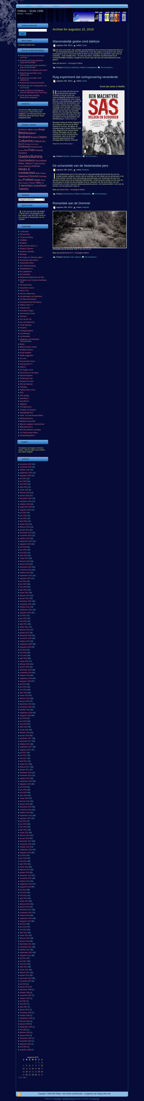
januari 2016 (24, 804)
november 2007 (26, 995)
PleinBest (23, 387)
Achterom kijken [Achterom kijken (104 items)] (25, 129)
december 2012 (26, 910)
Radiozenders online (27, 390)
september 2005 (26, 1018)
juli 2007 (23, 1001)
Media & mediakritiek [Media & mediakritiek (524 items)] (26, 171)
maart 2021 (24, 627)
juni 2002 (23, 1047)
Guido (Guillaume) (27, 90)
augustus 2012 (25, 921)
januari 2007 (24, 1010)
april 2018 (23, 727)
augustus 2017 (25, 750)
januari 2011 (24, 975)
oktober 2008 (25, 993)
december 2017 (26, 738)
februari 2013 (25, 904)
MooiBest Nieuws (26, 350)
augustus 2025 (25, 476)
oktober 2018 (25, 710)
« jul (19, 1077)
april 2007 (23, 1007)
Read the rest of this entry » (63, 144)
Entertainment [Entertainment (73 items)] (36, 147)
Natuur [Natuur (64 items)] (43, 173)
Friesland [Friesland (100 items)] (22, 153)
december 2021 (26, 601)
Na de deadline (25, 353)
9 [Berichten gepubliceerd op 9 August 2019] (38, 1066)
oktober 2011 (25, 950)
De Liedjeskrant (26, 272)
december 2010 (26, 978)
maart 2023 (24, 558)
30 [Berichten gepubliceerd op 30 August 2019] (39, 1075)
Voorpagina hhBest (75, 63)
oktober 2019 (25, 675)
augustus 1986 (25, 1050)
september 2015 (26, 816)
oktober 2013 (25, 881)
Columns (67, 67)
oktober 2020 (25, 641)
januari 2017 (24, 770)
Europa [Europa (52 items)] (20, 150)
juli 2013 (23, 890)
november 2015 (26, 810)
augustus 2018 (25, 715)
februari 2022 (25, 596)
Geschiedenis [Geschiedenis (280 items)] (26, 160)
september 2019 (26, 678)
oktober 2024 (25, 504)
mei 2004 (23, 1030)
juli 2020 (23, 650)
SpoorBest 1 (24, 398)
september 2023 (26, 541)
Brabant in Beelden (27, 252)
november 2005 (26, 1013)
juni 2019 (23, 687)
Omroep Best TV (26, 364)
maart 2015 (24, 833)
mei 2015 (23, 827)
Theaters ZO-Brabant (28, 410)
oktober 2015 (25, 813)
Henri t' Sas (24, 291)
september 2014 (26, 850)
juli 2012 (23, 924)
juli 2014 (23, 855)
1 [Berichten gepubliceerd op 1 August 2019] (35, 1062)
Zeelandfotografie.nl (27, 435)
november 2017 (26, 741)
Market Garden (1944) (28, 347)
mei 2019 (23, 690)
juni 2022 (23, 584)
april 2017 (23, 761)
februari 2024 (25, 527)
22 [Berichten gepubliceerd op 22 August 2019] (36, 1072)
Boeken (67, 156)
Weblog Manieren (26, 418)
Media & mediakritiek (88, 67)
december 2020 (26, 636)
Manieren (62, 63)
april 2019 (23, 693)
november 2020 (26, 638)
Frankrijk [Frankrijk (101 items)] (39, 150)
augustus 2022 (25, 578)
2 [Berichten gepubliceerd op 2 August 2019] (38, 1062)
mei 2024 (23, 518)
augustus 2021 (25, 613)
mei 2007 (23, 1004)
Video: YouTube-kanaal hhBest (31, 415)
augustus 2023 (25, 544)
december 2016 (26, 773)
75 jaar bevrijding (26, 237)
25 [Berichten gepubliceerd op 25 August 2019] (23, 1075)
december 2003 (26, 1038)
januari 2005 (24, 1024)
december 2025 (26, 464)
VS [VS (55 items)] (43, 183)
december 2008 (26, 990)
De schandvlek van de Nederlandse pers (80, 165)
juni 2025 (23, 481)
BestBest (23, 243)
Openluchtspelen (26, 376)
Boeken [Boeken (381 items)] (31, 133)
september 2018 (26, 713)
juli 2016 (23, 787)
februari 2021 (25, 630)
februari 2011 (25, 973)
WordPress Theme (68, 1099)
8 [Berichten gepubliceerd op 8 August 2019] (35, 1066)
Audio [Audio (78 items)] (35, 130)
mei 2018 (23, 724)
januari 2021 (24, 633)
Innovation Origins (27, 311)
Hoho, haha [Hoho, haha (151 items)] (24, 163)
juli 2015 (23, 821)
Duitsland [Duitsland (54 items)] (28, 144)
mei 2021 (23, 621)
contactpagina (23, 112)
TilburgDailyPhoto (26, 413)
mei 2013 (23, 895)
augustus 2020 (25, 647)
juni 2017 (23, 755)
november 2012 (26, 913)
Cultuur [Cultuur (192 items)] (37, 141)
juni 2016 (23, 790)
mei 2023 (23, 553)
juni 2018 (23, 721)
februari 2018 (25, 733)
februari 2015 (25, 835)
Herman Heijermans (27, 294)
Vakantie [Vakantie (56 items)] (25, 183)
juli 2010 (23, 984)
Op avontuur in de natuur (29, 373)
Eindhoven (75, 67)
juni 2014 (23, 858)
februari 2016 (25, 801)
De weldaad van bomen (38, 70)
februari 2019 (25, 698)
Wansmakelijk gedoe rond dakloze (76, 41)
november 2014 (26, 844)
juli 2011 (23, 958)
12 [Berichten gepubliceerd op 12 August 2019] (27, 1069)
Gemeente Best (26, 285)
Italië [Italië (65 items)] (36, 164)
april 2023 (23, 556)
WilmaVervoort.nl (26, 427)
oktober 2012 (25, 915)
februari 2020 (25, 664)
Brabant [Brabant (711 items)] (24, 137)
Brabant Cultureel (26, 249)
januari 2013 (24, 907)
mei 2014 (23, 861)
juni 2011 (23, 961)
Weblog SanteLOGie (27, 421)
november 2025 (26, 467)
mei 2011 (23, 964)
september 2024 (26, 507)
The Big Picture (25, 407)
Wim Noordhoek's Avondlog (30, 430)
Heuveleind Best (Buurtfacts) (30, 302)
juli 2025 (23, 478)
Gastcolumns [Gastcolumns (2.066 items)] (30, 156)
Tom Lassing (24, 65)
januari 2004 (24, 1035)
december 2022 (26, 567)
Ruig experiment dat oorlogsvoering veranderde (85, 77)
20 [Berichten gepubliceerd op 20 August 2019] (30, 1072)
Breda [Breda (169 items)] (34, 137)
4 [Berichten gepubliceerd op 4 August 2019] (23, 1066)
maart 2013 (24, 901)
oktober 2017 (25, 744)
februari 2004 (25, 1032)
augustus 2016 (25, 784)
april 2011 (23, 967)
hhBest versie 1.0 (26, 305)
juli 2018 (23, 718)
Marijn (22, 344)
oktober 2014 (25, 847)
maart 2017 (24, 764)
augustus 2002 (25, 1044)
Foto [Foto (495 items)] (31, 150)
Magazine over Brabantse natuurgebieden (29, 340)
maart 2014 (24, 867)
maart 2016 (24, 798)
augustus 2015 (25, 818)
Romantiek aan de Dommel (71, 203)
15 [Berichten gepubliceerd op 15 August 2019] (36, 1069)
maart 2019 (24, 695)
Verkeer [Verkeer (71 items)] (32, 183)
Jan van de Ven (26, 319)
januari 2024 (24, 530)
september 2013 (26, 884)
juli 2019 (23, 684)
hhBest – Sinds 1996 (30, 10)
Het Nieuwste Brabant (28, 299)
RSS (21, 393)
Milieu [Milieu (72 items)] (38, 173)
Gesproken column (27, 288)
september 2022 (26, 576)
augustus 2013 (25, 887)
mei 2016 (23, 793)
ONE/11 (23, 367)
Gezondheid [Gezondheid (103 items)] (40, 161)
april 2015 (23, 830)
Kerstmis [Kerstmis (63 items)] (42, 164)
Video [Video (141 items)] (38, 183)
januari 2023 (24, 564)
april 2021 (23, 624)
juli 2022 (23, 581)
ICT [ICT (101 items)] (32, 163)
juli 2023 (23, 547)
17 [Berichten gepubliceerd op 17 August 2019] (42, 1069)
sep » (25, 1077)
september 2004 (26, 1027)
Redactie (23, 56)
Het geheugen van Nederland (31, 296)
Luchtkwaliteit (25, 336)
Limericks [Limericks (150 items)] (35, 166)
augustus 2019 (25, 681)
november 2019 (26, 673)
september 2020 (26, 644)
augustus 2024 (25, 510)
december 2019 (26, 670)
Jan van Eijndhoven (27, 322)
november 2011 (26, 947)
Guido (22, 95)
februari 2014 (25, 870)
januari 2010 (24, 987)
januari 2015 (24, 838)
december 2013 (26, 875)
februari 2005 (25, 1021)
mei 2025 (23, 484)
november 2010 (26, 981)
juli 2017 (23, 753)
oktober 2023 (25, 538)
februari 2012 (25, 938)
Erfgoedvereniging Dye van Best (32, 277)
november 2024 (26, 501)
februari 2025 (25, 493)
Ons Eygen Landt (26, 370)
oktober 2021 (25, 607)
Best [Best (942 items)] (22, 133)
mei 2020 (23, 656)
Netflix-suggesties (26, 355)
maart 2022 (24, 593)
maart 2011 (24, 970)
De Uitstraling (25, 274)
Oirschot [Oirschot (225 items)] (34, 176)
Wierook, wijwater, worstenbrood (32, 424)
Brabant (67, 257)
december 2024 (26, 498)
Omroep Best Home (27, 361)
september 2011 (26, 952)
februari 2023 (25, 561)
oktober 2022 (25, 573)
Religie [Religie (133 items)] (37, 180)
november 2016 (26, 775)
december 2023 (26, 533)
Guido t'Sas (95, 1099)
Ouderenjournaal (26, 378)
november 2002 (26, 1041)
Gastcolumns (69, 194)
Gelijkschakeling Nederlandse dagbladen (29, 96)
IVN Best (23, 316)
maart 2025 (24, 490)
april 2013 (23, 898)
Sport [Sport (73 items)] (43, 180)
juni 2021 (23, 618)
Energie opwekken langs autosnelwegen (31, 61)
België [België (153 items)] (42, 129)
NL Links (23, 358)
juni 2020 (23, 653)
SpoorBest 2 (24, 401)
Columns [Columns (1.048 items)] (25, 141)
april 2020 (23, 658)
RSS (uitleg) (24, 396)
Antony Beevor (70, 119)
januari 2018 (24, 736)
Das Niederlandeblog (28, 266)
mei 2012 (23, 930)
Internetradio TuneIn (27, 313)
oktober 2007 (25, 998)
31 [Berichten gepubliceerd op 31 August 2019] (42, 1075)
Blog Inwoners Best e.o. (29, 246)
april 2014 (23, 864)
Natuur (77, 257)
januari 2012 (24, 941)
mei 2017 (23, 758)
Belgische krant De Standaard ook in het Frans (33, 91)
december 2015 (26, 807)
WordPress (58, 1099)
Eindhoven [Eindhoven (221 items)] (24, 146)
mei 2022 (23, 587)
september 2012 (26, 918)
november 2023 (26, 535)
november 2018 (26, 707)
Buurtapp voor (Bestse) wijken (31, 257)
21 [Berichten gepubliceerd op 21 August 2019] (33, 1072)
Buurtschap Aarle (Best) (29, 260)
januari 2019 (24, 701)
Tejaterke (23, 404)
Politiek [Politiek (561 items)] (28, 179)
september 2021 (26, 610)
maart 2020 (24, 661)
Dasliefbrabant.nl (26, 269)
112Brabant (24, 232)
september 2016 (26, 781)
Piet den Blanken (26, 384)
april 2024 (23, 521)
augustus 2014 (25, 853)
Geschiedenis (75, 156)
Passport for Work (26, 381)
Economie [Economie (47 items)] (35, 144)
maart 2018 (24, 730)
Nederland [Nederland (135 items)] (23, 176)
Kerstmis (23, 328)
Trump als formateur (36, 83)
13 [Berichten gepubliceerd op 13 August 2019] (30, 1069)
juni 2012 (23, 927)
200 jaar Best (25, 234)
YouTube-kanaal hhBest (29, 433)
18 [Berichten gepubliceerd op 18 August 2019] (23, 1072)
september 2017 (26, 747)
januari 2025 (24, 496)
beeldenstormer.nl (66, 253)
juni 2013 (23, 893)
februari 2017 (25, 767)
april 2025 (23, 487)
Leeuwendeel (25, 334)
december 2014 (26, 841)
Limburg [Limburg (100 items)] (26, 166)
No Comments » (107, 67)
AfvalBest (23, 240)
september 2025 (26, 473)
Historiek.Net (25, 308)
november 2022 (26, 570)
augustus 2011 (25, 955)
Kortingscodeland (26, 331)
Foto (72, 257)
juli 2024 (23, 513)
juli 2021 (23, 615)
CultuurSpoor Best (27, 263)
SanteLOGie (63, 190)
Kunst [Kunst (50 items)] (20, 166)
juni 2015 (23, 824)
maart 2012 (24, 935)
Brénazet (23, 254)
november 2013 (26, 878)
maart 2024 (24, 524)
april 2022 (23, 590)
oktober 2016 (25, 778)
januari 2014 (24, 873)
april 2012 (23, 933)
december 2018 (26, 704)
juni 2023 (23, 550)
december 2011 (26, 944)
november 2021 (26, 604)
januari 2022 (24, 598)
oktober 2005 (25, 1015)
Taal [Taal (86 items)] (20, 183)
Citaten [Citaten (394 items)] (42, 137)
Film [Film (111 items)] (26, 150)
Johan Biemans (26, 325)
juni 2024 (23, 516)
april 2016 (23, 795)
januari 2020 (24, 667)
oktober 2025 (25, 470)
